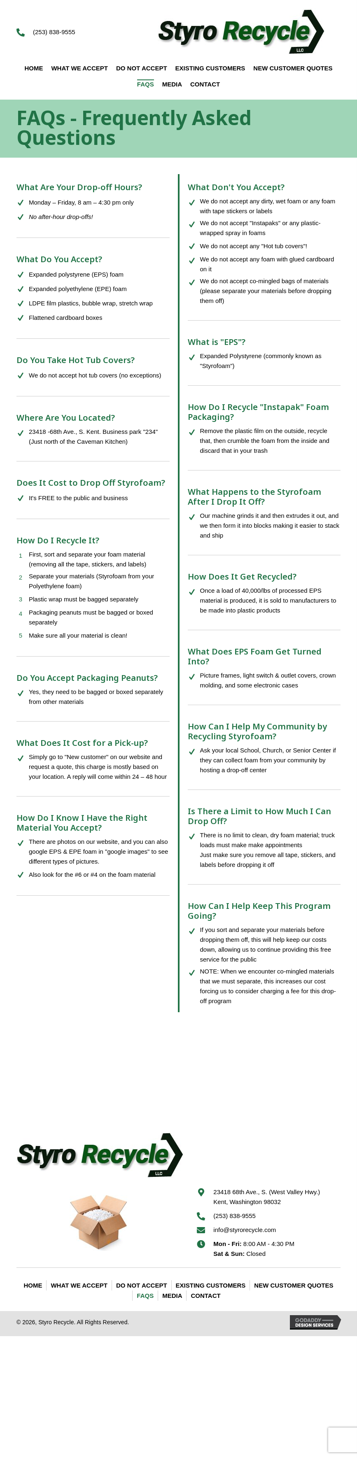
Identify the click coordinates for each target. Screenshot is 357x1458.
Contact (205, 1295)
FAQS (145, 1295)
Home (32, 1285)
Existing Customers (211, 1285)
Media (172, 1295)
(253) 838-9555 (54, 31)
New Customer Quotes (293, 1285)
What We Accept (79, 1285)
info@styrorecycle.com (244, 1229)
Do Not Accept (141, 1285)
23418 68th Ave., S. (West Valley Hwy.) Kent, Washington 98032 (266, 1196)
